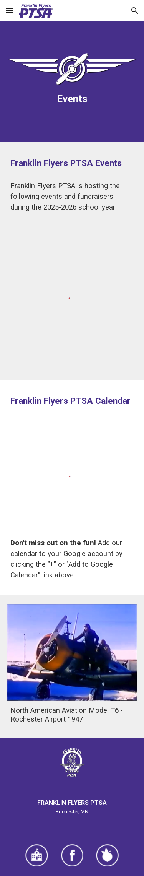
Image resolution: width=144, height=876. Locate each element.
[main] (72, 99)
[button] (9, 10)
